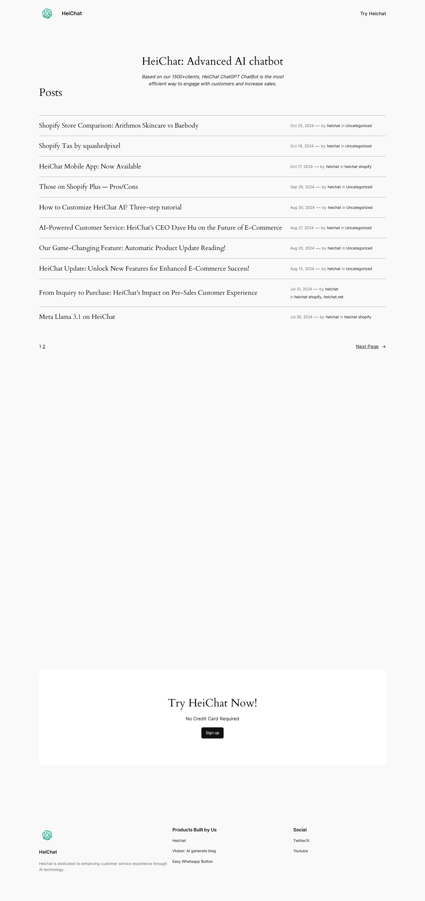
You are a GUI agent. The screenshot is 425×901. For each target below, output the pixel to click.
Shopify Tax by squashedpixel (79, 146)
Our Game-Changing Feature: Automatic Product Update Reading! (132, 248)
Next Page (371, 346)
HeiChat (72, 13)
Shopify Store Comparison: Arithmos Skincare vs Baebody (119, 125)
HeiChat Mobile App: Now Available (90, 166)
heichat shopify (358, 166)
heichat (333, 125)
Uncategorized (359, 125)
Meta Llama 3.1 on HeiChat (77, 316)
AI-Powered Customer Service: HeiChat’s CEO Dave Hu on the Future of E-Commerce (160, 227)
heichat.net (333, 296)
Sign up (212, 732)
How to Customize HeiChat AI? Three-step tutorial (110, 207)
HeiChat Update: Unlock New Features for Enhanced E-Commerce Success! (144, 268)
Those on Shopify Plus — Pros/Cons (88, 186)
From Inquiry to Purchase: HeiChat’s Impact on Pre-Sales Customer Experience (148, 292)
